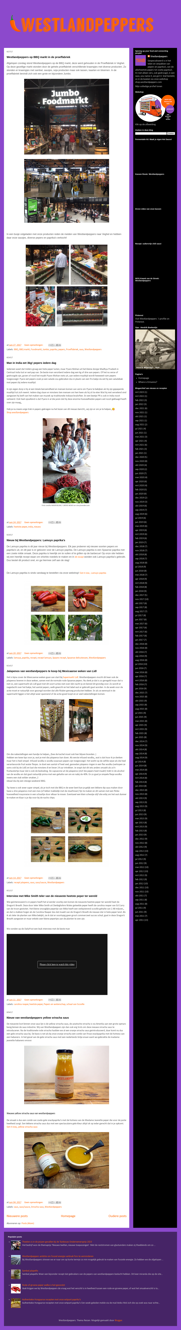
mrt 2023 (139, 392)
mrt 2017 (139, 632)
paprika (53, 349)
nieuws (37, 527)
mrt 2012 (139, 875)
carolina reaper (21, 1004)
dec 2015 (139, 693)
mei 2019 (139, 526)
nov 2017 (139, 599)
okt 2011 (139, 895)
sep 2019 (139, 510)
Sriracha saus (37, 1207)
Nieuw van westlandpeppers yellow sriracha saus (38, 1017)
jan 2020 (139, 494)
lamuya (17, 658)
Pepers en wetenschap (54, 1004)
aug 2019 (139, 514)
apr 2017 (139, 628)
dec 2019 (139, 498)
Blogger (118, 1320)
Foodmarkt (36, 349)
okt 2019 (139, 506)
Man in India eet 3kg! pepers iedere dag (31, 362)
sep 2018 (139, 558)
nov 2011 (139, 892)
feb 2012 (139, 879)
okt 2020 (139, 465)
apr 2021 (139, 441)
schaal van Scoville (75, 1004)
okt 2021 (139, 416)
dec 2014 (139, 741)
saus (81, 349)
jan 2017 (139, 640)
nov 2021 (139, 412)
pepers (61, 349)
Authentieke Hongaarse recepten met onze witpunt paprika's (51, 1299)
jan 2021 (139, 453)
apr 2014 (139, 774)
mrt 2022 (139, 396)
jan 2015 (139, 737)
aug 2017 (139, 611)
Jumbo (46, 349)
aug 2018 (139, 563)
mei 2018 (139, 575)
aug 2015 (139, 709)
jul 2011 (139, 908)
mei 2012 (139, 867)
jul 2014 (139, 762)
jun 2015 (139, 717)
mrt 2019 (139, 534)
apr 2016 (139, 676)
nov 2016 (139, 648)
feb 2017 (139, 636)
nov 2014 (139, 745)
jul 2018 (139, 567)
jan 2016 (139, 688)
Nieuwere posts (17, 1216)
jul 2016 (139, 664)
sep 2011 (139, 900)
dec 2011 (139, 887)
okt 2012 (139, 847)
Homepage (68, 1216)
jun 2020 (139, 473)
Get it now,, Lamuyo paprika (93, 573)
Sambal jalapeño (30, 1271)
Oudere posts (118, 1216)
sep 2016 (139, 656)
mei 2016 (139, 672)
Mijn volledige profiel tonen (148, 86)
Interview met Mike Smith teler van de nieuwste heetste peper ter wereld (52, 895)
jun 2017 (139, 619)
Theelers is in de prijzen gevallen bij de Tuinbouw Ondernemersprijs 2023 (57, 1242)
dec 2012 (139, 839)
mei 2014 (139, 770)
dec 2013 (139, 790)
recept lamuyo (44, 658)
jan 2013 (139, 835)
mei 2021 (139, 437)
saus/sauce (40, 882)
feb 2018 (139, 587)
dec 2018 (139, 546)
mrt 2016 (139, 680)
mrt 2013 (139, 826)
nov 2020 (139, 461)
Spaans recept (59, 658)
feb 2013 (139, 831)
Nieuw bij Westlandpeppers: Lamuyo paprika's (36, 540)
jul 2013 (139, 810)
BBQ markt (24, 349)
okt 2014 (139, 749)
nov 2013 (139, 794)
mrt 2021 (139, 445)
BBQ (16, 349)
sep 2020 (139, 469)
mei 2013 (139, 818)
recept (33, 658)
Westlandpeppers (93, 349)
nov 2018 (139, 550)
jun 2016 (139, 668)
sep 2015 (139, 705)
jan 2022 (139, 404)
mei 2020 (139, 477)
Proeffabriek (72, 349)
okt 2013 (139, 798)
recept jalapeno (21, 882)
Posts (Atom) (27, 1223)
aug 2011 (139, 904)
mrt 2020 (139, 485)
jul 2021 (139, 429)
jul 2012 (139, 859)
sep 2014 (139, 753)
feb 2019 (139, 538)
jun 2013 (139, 814)
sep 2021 (139, 420)
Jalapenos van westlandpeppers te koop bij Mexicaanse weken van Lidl (52, 671)
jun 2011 (139, 912)
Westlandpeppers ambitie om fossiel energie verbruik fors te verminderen (57, 1256)
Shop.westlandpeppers (18, 412)
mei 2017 (139, 624)
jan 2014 (139, 786)
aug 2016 (139, 660)
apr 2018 (139, 579)
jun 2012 (139, 863)
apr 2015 (139, 725)
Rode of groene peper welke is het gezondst (43, 1285)
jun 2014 (139, 766)
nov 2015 (139, 697)
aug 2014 (139, 757)
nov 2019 (139, 502)
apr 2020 (139, 481)
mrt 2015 (139, 729)
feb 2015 (139, 733)
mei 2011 (139, 916)
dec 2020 (139, 457)
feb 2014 (139, 782)
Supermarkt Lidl (70, 677)
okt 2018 (139, 554)
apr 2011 (139, 920)
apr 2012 (139, 871)
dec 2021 (139, 408)
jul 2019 (139, 518)
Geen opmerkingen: (34, 345)
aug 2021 (139, 424)
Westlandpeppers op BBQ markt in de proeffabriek (38, 57)
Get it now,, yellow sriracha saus (22, 1127)
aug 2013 (139, 806)
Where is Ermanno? (147, 382)
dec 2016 (139, 644)
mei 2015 (139, 721)
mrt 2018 (139, 583)
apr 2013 (139, 822)
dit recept (79, 557)
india (30, 527)
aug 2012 (139, 855)
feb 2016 (139, 684)
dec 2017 (139, 595)
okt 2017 (139, 603)
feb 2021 (139, 449)
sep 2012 (139, 851)
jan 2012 (139, 883)
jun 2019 (139, 522)
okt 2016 (139, 652)
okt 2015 (139, 701)
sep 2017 (139, 607)
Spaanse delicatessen (77, 658)
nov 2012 (139, 843)
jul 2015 (139, 713)
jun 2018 (139, 571)
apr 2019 (139, 530)
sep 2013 (139, 802)
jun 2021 (139, 433)
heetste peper (20, 527)
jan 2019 (139, 542)
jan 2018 (139, 591)
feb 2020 (139, 489)
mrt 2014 (139, 778)
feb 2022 (139, 400)
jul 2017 (139, 615)
